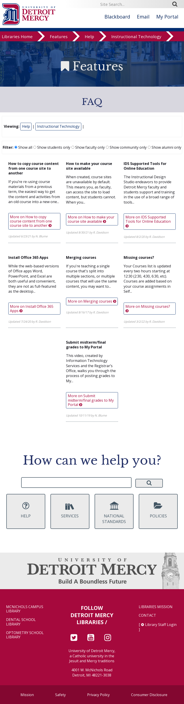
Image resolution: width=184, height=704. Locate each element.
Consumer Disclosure (149, 694)
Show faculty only (88, 147)
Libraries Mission (156, 607)
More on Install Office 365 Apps (31, 308)
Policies (158, 510)
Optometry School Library (25, 635)
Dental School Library (21, 622)
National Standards (114, 513)
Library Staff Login (161, 624)
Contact (147, 615)
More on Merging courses (92, 301)
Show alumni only (164, 147)
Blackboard (117, 16)
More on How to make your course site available (91, 219)
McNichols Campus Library (24, 609)
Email (143, 16)
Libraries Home (17, 37)
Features (59, 37)
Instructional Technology (136, 37)
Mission (27, 694)
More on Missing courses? (147, 308)
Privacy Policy (98, 694)
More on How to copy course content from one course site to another (31, 221)
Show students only (51, 147)
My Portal (167, 16)
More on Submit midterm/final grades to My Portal (91, 400)
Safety (60, 694)
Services (70, 510)
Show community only (126, 147)
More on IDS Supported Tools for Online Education (148, 221)
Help (89, 37)
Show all (23, 147)
